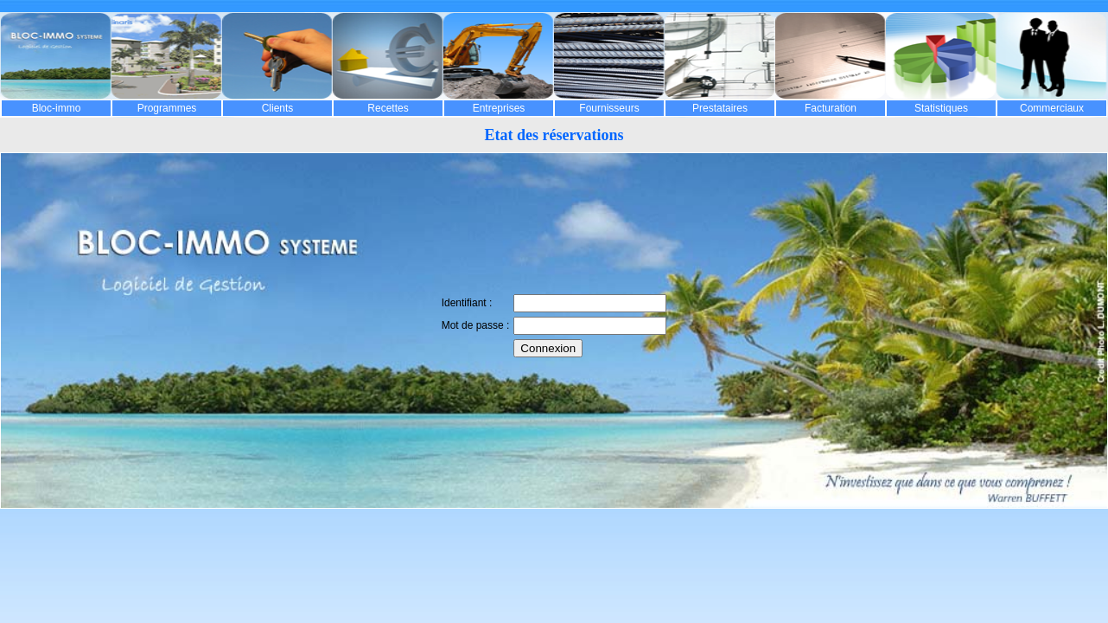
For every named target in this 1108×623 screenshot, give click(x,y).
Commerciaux (1052, 108)
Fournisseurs (609, 108)
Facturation (830, 108)
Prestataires (720, 108)
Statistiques (941, 108)
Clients (278, 108)
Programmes (167, 108)
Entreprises (499, 108)
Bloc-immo (56, 108)
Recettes (387, 108)
